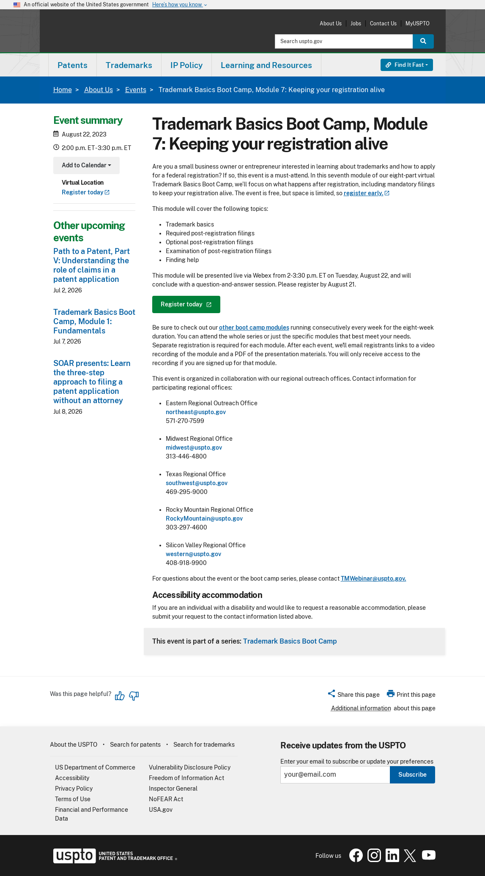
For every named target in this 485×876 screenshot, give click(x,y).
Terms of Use (72, 799)
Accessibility (72, 778)
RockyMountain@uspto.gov (204, 518)
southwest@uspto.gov (196, 483)
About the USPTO (73, 744)
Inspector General (173, 788)
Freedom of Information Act (186, 778)
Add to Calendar (85, 166)
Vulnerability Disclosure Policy (189, 767)
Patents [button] (73, 65)
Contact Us (383, 23)
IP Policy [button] (186, 65)
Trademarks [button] (129, 65)
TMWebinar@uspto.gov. (373, 578)
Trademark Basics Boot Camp (290, 641)
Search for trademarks (204, 744)
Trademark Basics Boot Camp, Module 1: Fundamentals (94, 321)
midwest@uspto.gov (194, 447)
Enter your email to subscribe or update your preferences (356, 762)
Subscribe (412, 774)
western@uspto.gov (193, 554)
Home (62, 90)
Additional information (361, 708)
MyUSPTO (418, 23)
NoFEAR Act (166, 799)
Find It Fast (405, 65)
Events (135, 90)
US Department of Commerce (95, 767)
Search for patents (135, 744)
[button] (353, 696)
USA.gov (161, 809)
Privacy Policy (74, 788)
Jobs (356, 23)
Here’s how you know (180, 5)
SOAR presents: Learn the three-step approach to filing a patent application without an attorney (92, 382)
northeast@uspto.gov (196, 412)
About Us (331, 23)
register (367, 193)
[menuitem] (72, 64)
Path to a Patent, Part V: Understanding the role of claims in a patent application (91, 265)
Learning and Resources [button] (266, 65)
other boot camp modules (254, 327)
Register (86, 192)
